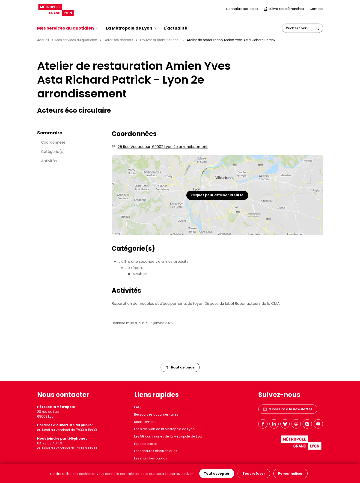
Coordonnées (53, 142)
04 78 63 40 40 (49, 443)
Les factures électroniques (155, 451)
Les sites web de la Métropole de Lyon (164, 429)
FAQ (137, 407)
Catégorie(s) (53, 151)
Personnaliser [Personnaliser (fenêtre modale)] (290, 473)
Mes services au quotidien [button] (67, 28)
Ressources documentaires (156, 414)
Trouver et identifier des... (160, 40)
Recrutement (145, 422)
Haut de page (180, 367)
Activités (49, 160)
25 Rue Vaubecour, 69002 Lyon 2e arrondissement (163, 146)
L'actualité (175, 28)
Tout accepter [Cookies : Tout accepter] (217, 473)
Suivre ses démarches (284, 8)
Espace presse (145, 443)
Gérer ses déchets (118, 40)
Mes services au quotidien (76, 40)
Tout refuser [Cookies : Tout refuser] (253, 473)
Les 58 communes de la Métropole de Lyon (168, 436)
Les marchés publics (150, 458)
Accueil (43, 40)
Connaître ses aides (242, 8)
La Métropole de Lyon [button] (131, 28)
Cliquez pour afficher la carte (217, 195)
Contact (316, 8)
